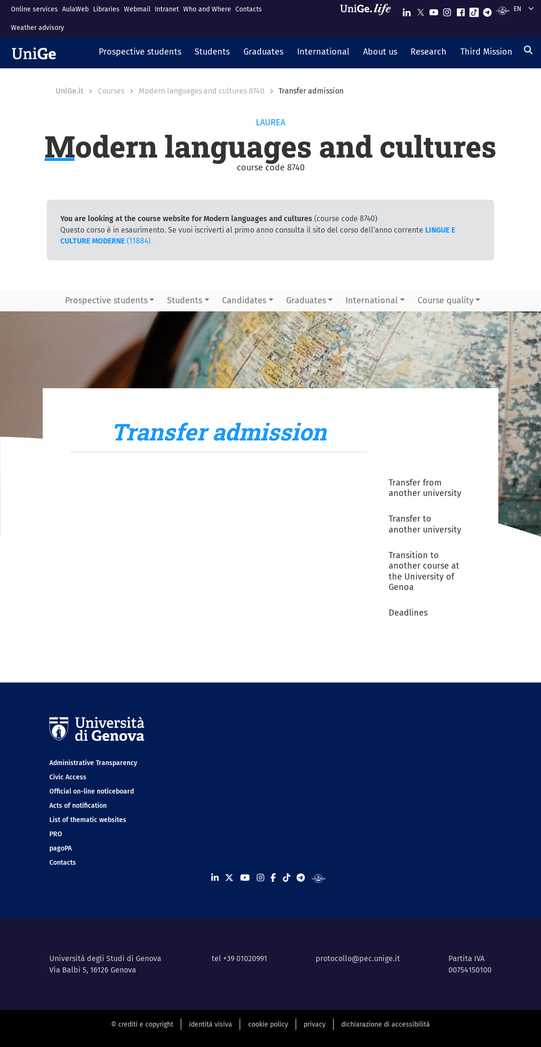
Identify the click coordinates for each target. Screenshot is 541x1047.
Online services (34, 9)
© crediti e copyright (142, 1024)
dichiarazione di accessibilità (385, 1024)
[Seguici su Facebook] (461, 10)
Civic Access (67, 777)
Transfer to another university (425, 524)
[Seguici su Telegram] (487, 10)
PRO (55, 834)
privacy (315, 1024)
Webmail (137, 9)
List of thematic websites (87, 820)
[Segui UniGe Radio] (503, 10)
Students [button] (184, 300)
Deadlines (408, 613)
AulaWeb (75, 9)
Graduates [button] (306, 300)
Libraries (106, 9)
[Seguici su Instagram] (447, 10)
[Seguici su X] (420, 10)
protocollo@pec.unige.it (358, 958)
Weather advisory (37, 28)
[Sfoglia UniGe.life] (368, 18)
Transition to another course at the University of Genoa (424, 571)
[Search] (528, 50)
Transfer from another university (425, 488)
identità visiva (210, 1024)
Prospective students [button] (106, 300)
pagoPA (60, 848)
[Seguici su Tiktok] (474, 10)
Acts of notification (78, 806)
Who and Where (207, 9)
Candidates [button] (244, 300)
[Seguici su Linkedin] (406, 10)
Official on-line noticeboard (91, 791)
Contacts (248, 9)
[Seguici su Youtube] (434, 10)
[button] (140, 52)
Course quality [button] (446, 300)
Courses (111, 90)
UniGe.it (70, 90)
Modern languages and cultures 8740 (201, 90)
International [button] (371, 300)
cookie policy (268, 1024)
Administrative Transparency (93, 763)
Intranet (167, 9)
